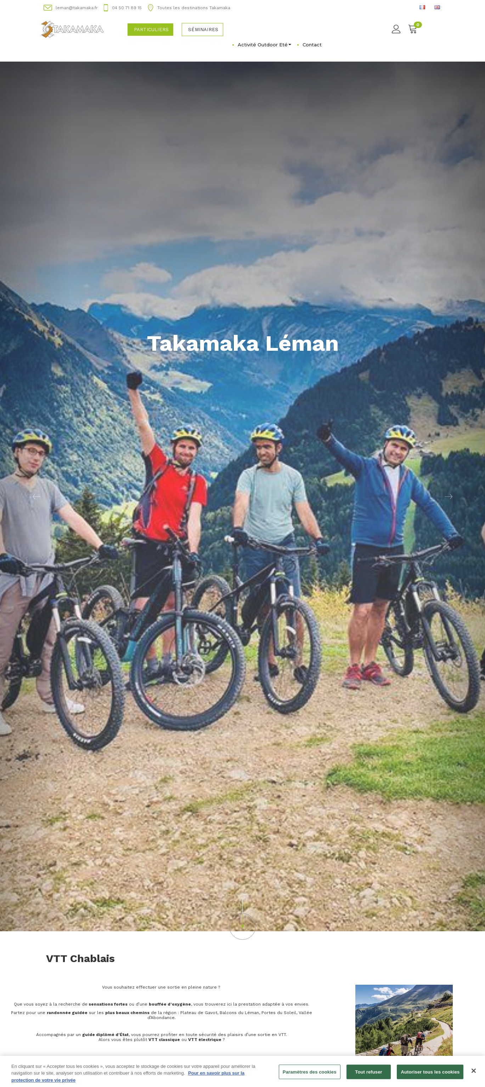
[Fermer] (473, 1074)
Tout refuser (368, 1076)
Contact (312, 44)
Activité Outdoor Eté (264, 44)
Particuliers (151, 29)
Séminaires (203, 29)
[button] (36, 496)
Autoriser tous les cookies (430, 1076)
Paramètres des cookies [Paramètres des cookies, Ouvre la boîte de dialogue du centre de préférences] (310, 1076)
